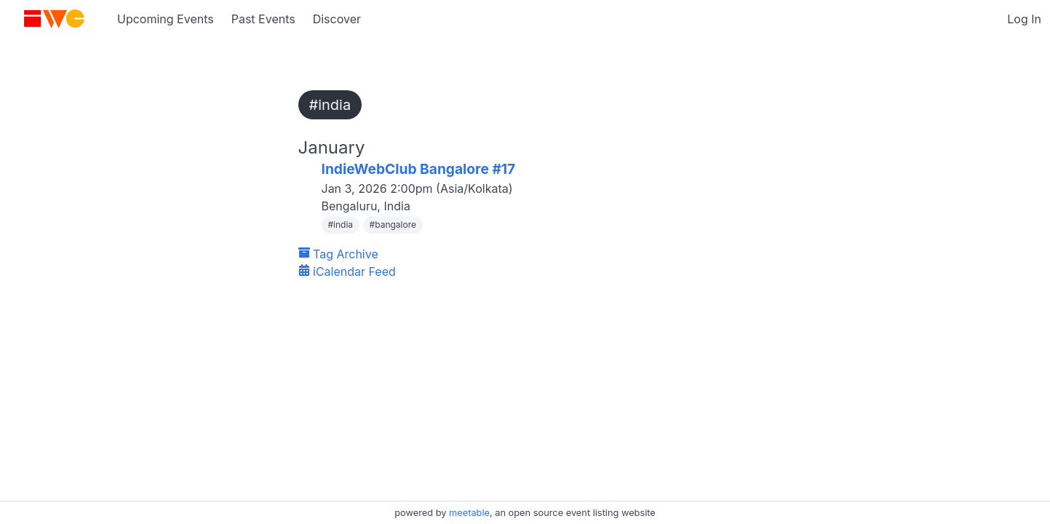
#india (330, 105)
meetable (469, 512)
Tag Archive (338, 254)
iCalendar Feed (347, 271)
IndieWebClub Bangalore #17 (419, 169)
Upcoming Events (165, 19)
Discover (337, 19)
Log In (1024, 19)
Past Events (263, 19)
